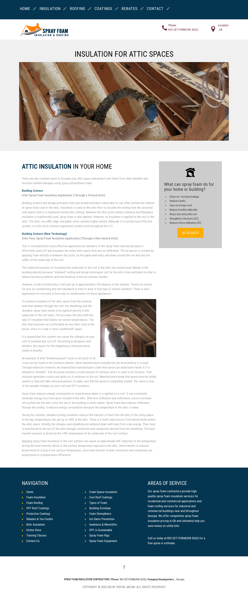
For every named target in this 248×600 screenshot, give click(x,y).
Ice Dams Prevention (99, 519)
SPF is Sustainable (98, 530)
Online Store (31, 530)
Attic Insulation (46, 166)
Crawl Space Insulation (101, 492)
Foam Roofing (32, 503)
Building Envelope (98, 508)
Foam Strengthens (98, 513)
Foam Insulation (34, 497)
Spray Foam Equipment (101, 541)
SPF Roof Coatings (35, 508)
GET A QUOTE (190, 233)
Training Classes (34, 535)
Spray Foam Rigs (97, 535)
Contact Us (31, 541)
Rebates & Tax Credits (37, 519)
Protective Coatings (36, 513)
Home (27, 492)
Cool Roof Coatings (98, 497)
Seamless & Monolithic (101, 524)
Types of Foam (96, 503)
